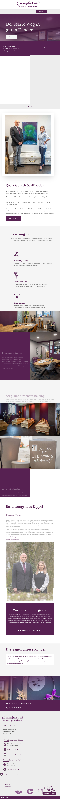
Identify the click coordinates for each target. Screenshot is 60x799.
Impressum (7, 784)
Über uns (11, 36)
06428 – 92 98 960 (13, 749)
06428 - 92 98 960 (30, 630)
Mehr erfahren (13, 218)
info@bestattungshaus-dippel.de (20, 704)
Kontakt (41, 11)
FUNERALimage (4, 797)
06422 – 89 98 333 (13, 769)
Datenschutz (8, 786)
